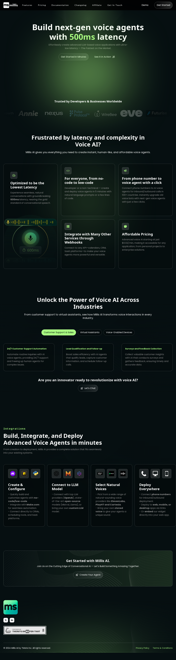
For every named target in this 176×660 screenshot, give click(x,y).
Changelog (81, 5)
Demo (145, 5)
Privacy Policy (142, 648)
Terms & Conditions (163, 648)
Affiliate (97, 5)
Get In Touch (114, 5)
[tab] (58, 332)
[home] (10, 5)
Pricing (42, 5)
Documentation (60, 5)
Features (27, 5)
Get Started (163, 5)
